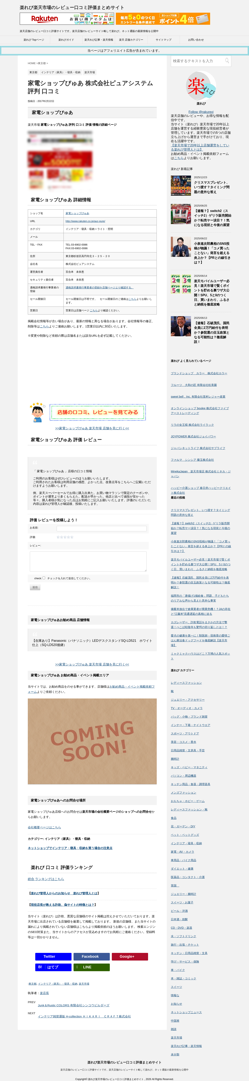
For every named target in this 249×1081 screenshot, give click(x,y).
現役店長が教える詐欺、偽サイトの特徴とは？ (62, 904)
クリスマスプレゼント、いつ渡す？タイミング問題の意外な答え (211, 187)
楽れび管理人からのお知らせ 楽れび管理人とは (64, 893)
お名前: (34, 527)
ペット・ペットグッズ (185, 834)
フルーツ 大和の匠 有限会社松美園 (194, 385)
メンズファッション (183, 792)
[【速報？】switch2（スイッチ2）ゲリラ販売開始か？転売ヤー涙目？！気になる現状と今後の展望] (181, 222)
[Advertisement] (92, 374)
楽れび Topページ (34, 39)
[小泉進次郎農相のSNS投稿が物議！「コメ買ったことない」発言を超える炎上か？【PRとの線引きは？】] (181, 255)
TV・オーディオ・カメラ (187, 708)
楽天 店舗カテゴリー (131, 39)
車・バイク (178, 970)
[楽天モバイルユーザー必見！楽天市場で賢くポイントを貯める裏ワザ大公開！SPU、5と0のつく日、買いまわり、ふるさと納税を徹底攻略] (181, 292)
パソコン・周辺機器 (183, 775)
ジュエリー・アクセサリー (188, 699)
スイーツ (176, 986)
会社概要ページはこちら (44, 827)
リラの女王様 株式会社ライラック (192, 424)
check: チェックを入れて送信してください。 (63, 578)
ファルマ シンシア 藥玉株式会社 (192, 459)
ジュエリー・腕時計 (183, 894)
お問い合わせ (196, 39)
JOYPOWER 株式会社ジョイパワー (193, 436)
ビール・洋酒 (179, 910)
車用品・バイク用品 (183, 860)
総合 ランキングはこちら (46, 879)
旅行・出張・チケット (185, 944)
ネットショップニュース (186, 1012)
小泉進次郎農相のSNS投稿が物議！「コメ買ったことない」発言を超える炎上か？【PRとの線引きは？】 (212, 253)
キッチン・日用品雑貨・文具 (189, 953)
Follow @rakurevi (201, 112)
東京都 (32, 983)
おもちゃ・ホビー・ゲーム (188, 801)
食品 (173, 818)
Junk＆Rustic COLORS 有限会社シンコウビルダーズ (73, 1005)
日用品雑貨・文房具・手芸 (188, 750)
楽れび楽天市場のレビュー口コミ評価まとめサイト (72, 7)
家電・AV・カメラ (182, 851)
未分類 (175, 1054)
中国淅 (175, 1020)
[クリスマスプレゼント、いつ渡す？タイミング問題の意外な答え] (181, 193)
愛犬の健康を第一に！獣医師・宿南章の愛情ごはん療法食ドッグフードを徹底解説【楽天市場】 (200, 640)
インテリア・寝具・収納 (186, 843)
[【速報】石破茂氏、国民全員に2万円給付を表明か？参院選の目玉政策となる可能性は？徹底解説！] (181, 334)
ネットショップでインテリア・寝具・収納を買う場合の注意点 (70, 848)
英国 (175, 885)
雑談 (173, 1029)
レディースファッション (186, 682)
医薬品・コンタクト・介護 (188, 877)
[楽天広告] (67, 22)
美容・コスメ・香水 (183, 742)
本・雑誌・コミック (183, 978)
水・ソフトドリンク (183, 936)
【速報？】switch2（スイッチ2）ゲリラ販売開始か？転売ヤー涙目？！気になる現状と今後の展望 (212, 218)
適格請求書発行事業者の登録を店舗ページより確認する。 (100, 287)
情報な (175, 995)
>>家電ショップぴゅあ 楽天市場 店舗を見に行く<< (92, 428)
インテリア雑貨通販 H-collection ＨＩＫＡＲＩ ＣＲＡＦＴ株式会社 (84, 1016)
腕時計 (175, 758)
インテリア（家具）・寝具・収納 (57, 983)
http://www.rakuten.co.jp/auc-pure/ (85, 221)
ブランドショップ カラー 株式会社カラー (199, 373)
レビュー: (35, 545)
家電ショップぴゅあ (77, 213)
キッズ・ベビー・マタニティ (189, 767)
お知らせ (176, 1003)
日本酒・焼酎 (179, 919)
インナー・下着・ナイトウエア (190, 725)
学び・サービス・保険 (185, 961)
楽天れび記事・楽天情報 (98, 39)
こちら (132, 298)
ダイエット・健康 (182, 868)
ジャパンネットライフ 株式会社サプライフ (198, 448)
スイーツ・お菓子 (182, 902)
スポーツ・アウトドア (185, 733)
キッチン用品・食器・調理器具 (190, 784)
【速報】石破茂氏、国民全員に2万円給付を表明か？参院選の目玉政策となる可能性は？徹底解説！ (211, 332)
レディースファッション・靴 (189, 809)
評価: (33, 537)
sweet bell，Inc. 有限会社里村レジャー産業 (198, 396)
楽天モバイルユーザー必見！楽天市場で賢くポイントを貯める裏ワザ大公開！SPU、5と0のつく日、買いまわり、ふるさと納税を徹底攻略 (200, 564)
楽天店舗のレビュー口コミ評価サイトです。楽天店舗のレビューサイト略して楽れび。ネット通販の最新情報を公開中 (124, 1069)
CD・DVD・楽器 (181, 927)
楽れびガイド (66, 39)
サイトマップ (163, 39)
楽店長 (44, 993)
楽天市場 (84, 983)
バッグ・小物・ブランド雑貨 (189, 716)
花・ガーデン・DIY (183, 826)
